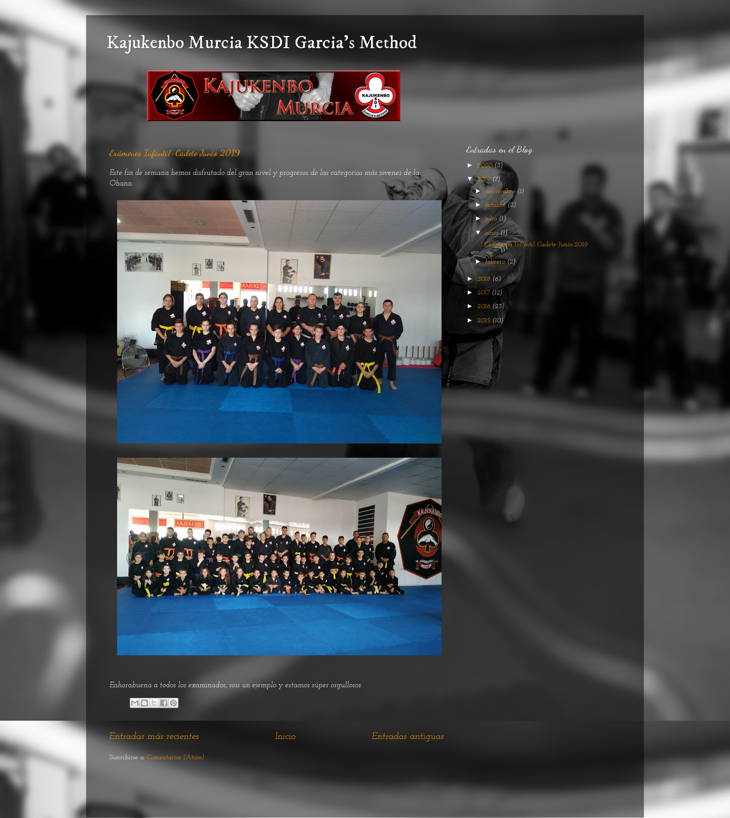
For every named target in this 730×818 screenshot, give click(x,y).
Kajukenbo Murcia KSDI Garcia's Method (261, 42)
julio (492, 218)
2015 (484, 320)
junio (492, 233)
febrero (496, 261)
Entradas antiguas (408, 736)
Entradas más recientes (154, 736)
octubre (496, 205)
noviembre (501, 191)
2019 (484, 179)
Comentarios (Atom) (175, 757)
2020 (485, 165)
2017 (484, 292)
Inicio (285, 736)
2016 (484, 306)
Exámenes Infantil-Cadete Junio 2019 (175, 152)
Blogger (427, 797)
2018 (484, 279)
